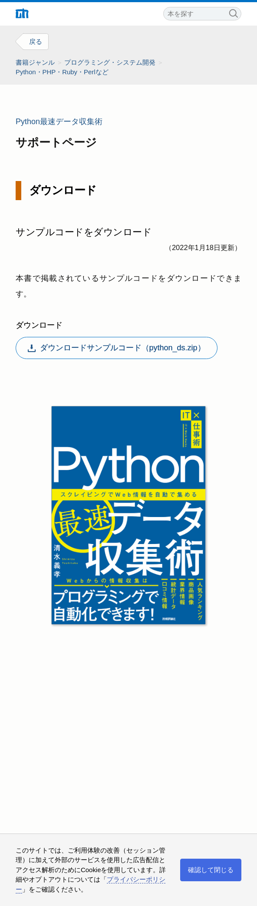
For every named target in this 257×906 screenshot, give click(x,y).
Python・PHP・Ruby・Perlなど (62, 72)
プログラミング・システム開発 (109, 62)
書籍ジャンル (35, 62)
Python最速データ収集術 (59, 121)
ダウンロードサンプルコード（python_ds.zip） (116, 347)
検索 (233, 12)
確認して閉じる (211, 869)
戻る (35, 41)
